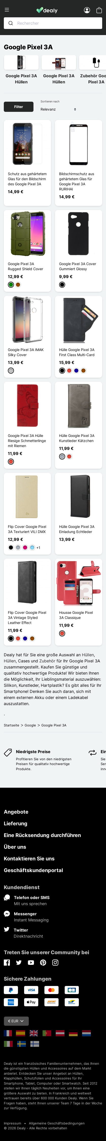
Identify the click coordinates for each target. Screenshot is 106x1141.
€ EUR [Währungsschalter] (16, 1021)
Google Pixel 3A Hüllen (21, 78)
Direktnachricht (28, 936)
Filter (18, 106)
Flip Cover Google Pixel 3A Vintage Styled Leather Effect (27, 617)
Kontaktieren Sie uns (29, 859)
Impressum (12, 1123)
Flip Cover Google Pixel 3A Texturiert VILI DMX (27, 529)
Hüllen (88, 654)
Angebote (16, 812)
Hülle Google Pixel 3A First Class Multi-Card (77, 352)
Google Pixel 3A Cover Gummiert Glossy (77, 266)
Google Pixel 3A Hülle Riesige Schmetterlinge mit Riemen (27, 440)
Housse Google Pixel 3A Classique (76, 615)
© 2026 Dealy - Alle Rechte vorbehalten (35, 1128)
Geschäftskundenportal (33, 870)
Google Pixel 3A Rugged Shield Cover (25, 266)
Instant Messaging (31, 919)
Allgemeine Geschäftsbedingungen (57, 1123)
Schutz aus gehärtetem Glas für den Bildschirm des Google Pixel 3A (27, 179)
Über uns (15, 847)
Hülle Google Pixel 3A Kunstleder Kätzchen (76, 438)
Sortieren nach (50, 101)
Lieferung (15, 823)
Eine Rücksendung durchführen (42, 835)
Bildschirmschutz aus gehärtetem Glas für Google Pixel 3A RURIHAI (76, 181)
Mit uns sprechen (30, 903)
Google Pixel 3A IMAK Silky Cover (26, 352)
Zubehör (47, 660)
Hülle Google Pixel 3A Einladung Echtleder (76, 529)
